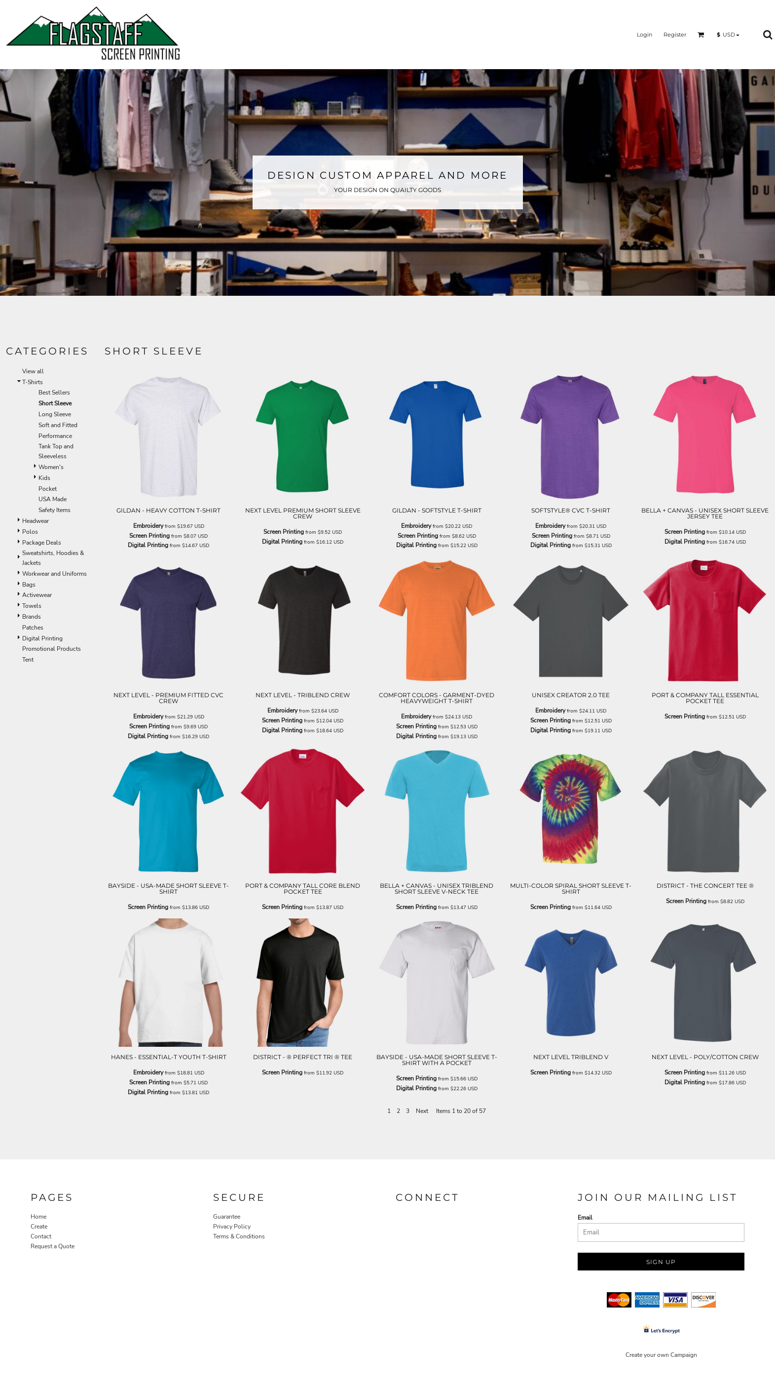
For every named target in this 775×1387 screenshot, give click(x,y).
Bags (29, 585)
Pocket (47, 489)
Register (675, 34)
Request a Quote (52, 1246)
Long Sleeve (54, 414)
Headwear (35, 521)
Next (422, 1111)
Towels (31, 606)
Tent (28, 660)
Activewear (37, 595)
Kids (44, 478)
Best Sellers (54, 392)
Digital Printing (42, 638)
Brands (31, 617)
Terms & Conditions (239, 1236)
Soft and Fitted (57, 425)
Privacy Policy (232, 1226)
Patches (32, 628)
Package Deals (41, 543)
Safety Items (54, 510)
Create (39, 1226)
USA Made (52, 499)
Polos (30, 532)
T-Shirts (32, 382)
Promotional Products (51, 649)
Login (644, 34)
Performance (55, 436)
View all (33, 371)
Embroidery (148, 526)
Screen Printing (149, 536)
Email (585, 1218)
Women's (51, 467)
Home (38, 1217)
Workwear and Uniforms (54, 574)
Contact (41, 1236)
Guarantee (226, 1217)
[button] (701, 34)
